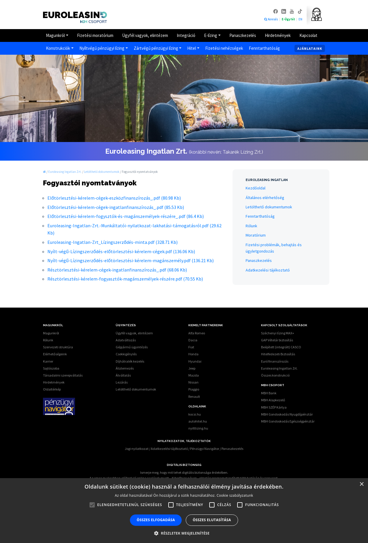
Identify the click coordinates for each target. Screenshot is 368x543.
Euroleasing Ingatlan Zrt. (279, 368)
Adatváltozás (126, 340)
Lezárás (122, 382)
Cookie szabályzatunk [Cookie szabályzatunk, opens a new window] (235, 495)
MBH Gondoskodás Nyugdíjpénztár (287, 414)
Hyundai (194, 361)
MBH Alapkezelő (273, 400)
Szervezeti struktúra (58, 347)
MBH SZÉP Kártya (274, 407)
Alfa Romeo (196, 333)
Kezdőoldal (255, 188)
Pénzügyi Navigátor (204, 448)
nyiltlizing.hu (198, 428)
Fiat (191, 347)
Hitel (191, 48)
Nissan (193, 382)
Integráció (186, 35)
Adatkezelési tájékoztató (268, 270)
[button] (184, 533)
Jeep (191, 368)
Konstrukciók (58, 48)
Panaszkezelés (242, 35)
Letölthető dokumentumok (269, 207)
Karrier (48, 361)
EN (300, 19)
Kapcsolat (308, 35)
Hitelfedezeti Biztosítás (278, 354)
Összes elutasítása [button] (212, 519)
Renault (194, 396)
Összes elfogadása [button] (156, 519)
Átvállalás (123, 375)
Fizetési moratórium (95, 35)
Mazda (193, 375)
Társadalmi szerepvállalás (63, 375)
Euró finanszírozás (274, 361)
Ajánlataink (309, 48)
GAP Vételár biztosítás (277, 340)
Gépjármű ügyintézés (132, 347)
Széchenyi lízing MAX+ (277, 333)
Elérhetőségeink (55, 354)
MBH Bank (268, 393)
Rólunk (251, 225)
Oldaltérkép (52, 389)
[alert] (184, 510)
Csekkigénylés (126, 354)
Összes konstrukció (275, 375)
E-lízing (210, 35)
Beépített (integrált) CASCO (281, 347)
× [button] (361, 484)
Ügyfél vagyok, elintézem (145, 35)
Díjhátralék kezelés (130, 361)
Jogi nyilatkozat (137, 448)
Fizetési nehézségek (224, 48)
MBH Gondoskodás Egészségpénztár (288, 421)
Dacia (192, 340)
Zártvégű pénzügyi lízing (156, 48)
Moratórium (256, 235)
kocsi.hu (194, 414)
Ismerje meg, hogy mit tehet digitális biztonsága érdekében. (184, 472)
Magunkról (55, 35)
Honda (193, 354)
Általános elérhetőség (265, 197)
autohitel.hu (197, 421)
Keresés (271, 19)
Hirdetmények (278, 35)
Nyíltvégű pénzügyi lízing (101, 48)
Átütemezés (125, 368)
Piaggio (193, 389)
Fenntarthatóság (264, 48)
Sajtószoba (51, 368)
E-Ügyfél (288, 19)
